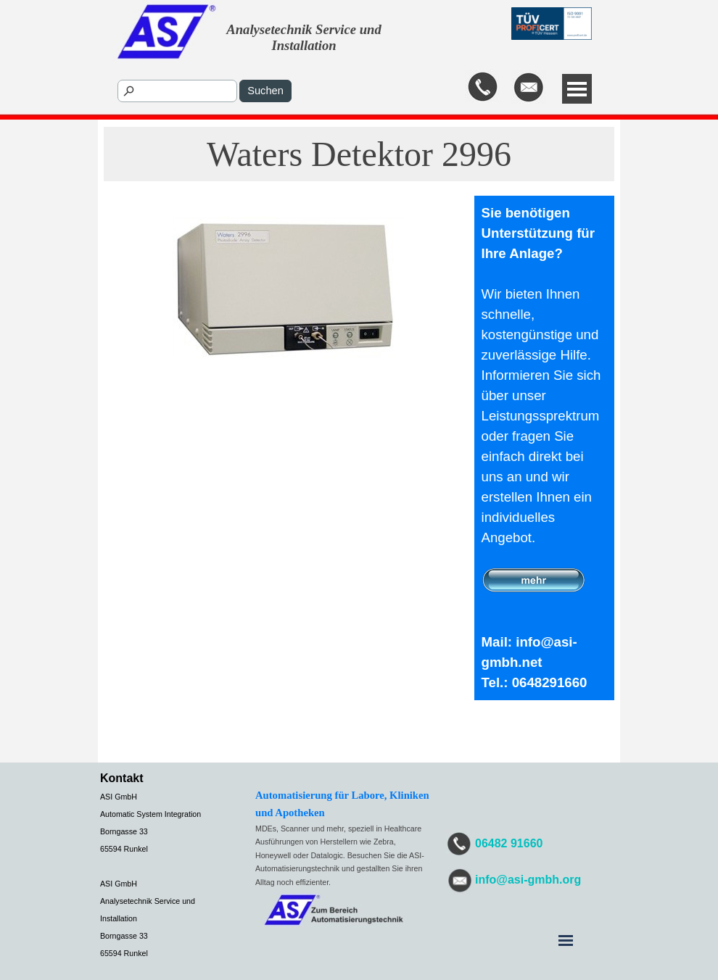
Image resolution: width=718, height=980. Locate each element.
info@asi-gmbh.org (528, 879)
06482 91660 (508, 843)
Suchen (265, 90)
